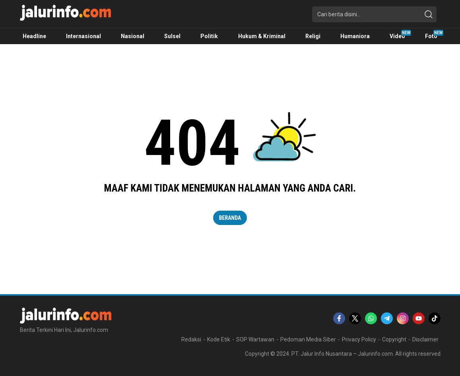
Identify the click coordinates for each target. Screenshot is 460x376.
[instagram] (403, 318)
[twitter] (355, 318)
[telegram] (387, 318)
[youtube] (419, 318)
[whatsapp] (371, 318)
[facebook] (339, 318)
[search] (429, 14)
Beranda (230, 218)
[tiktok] (435, 318)
